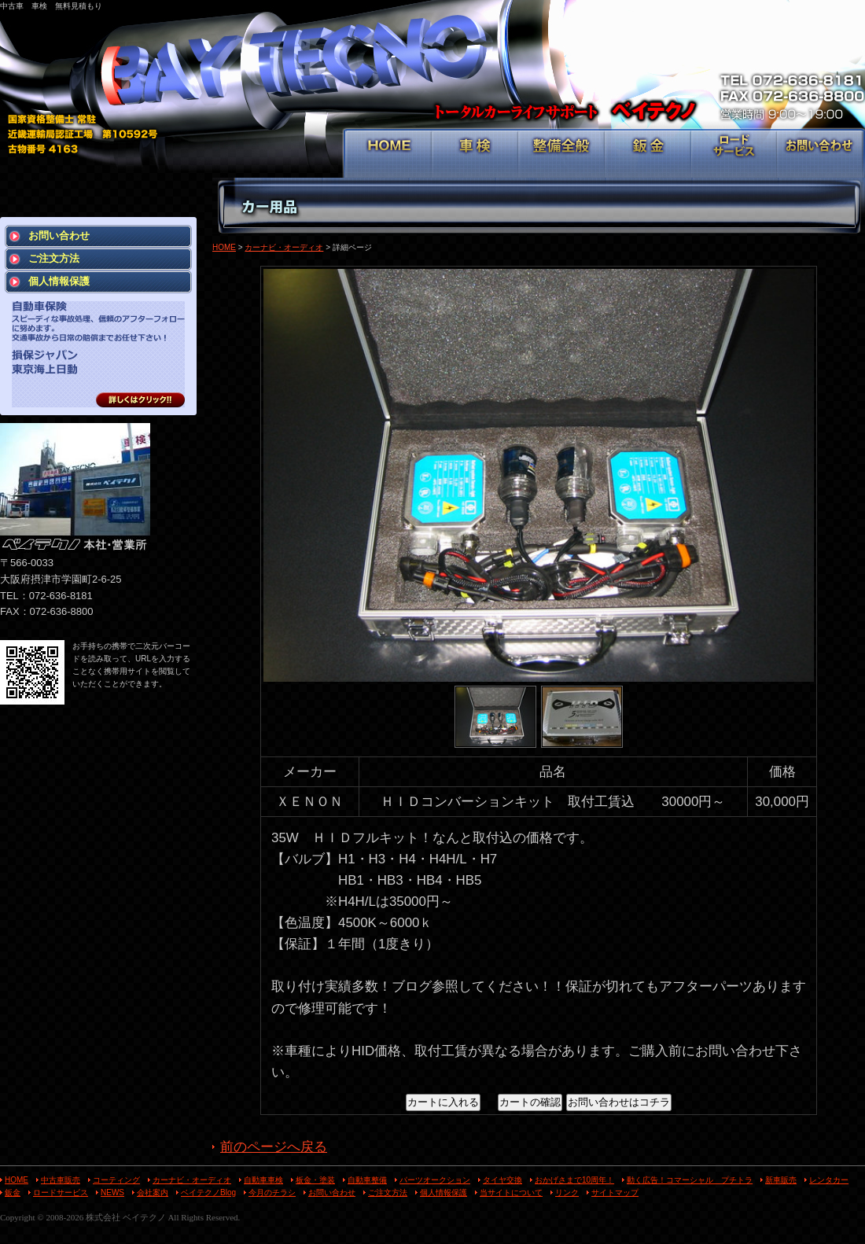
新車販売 (781, 1180)
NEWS (112, 1192)
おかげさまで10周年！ (574, 1180)
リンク (567, 1192)
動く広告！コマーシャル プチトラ (690, 1180)
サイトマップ (615, 1192)
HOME (389, 154)
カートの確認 (530, 1102)
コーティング (116, 1180)
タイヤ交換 (502, 1180)
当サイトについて (511, 1192)
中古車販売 (60, 1180)
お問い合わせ (820, 154)
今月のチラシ (272, 1192)
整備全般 (562, 154)
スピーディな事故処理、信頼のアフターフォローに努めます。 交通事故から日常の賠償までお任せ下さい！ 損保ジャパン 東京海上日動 (98, 354)
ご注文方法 (53, 258)
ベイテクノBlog (208, 1192)
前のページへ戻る (273, 1146)
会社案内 (152, 1192)
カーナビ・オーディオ (284, 247)
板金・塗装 (315, 1180)
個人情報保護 (59, 281)
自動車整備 (367, 1180)
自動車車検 (263, 1180)
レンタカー (828, 1180)
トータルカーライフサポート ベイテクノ (432, 71)
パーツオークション (434, 1180)
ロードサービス (734, 154)
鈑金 (648, 154)
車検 (475, 154)
